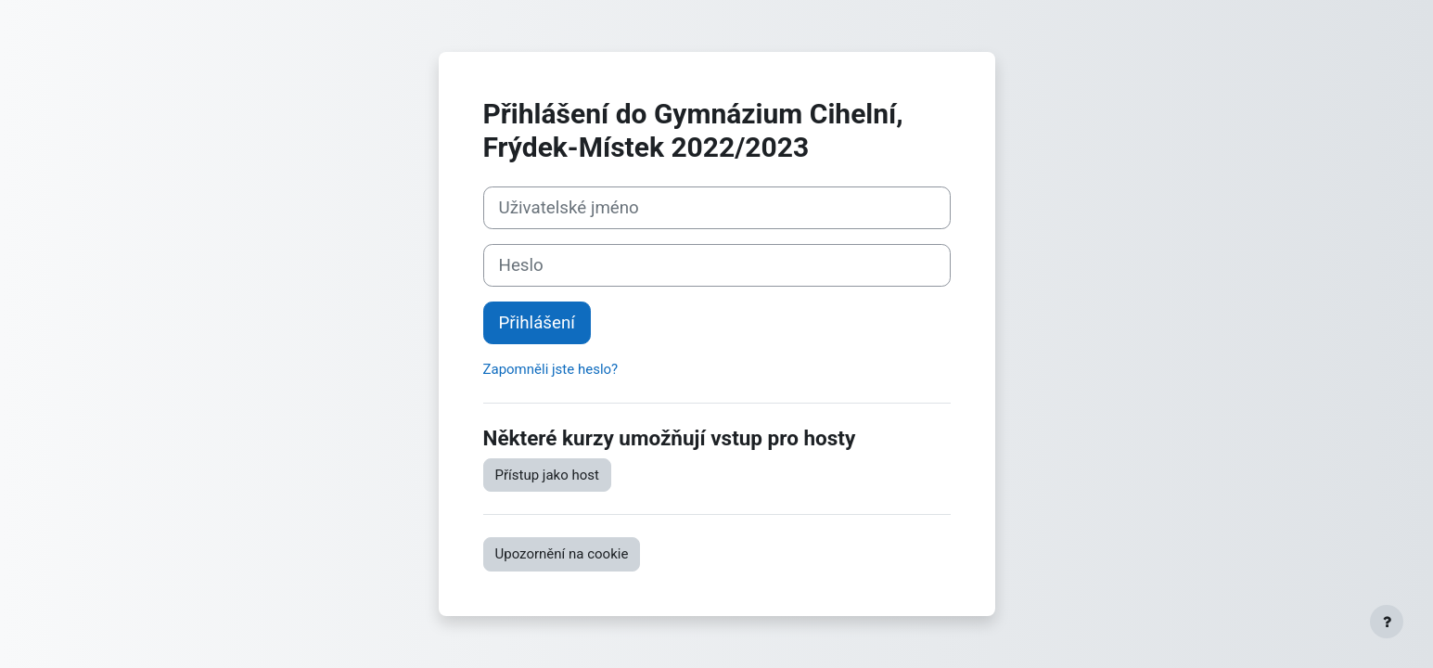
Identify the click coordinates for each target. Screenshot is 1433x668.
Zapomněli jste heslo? (551, 369)
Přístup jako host (547, 475)
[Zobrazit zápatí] (1386, 621)
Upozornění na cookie (562, 554)
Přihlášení (537, 323)
